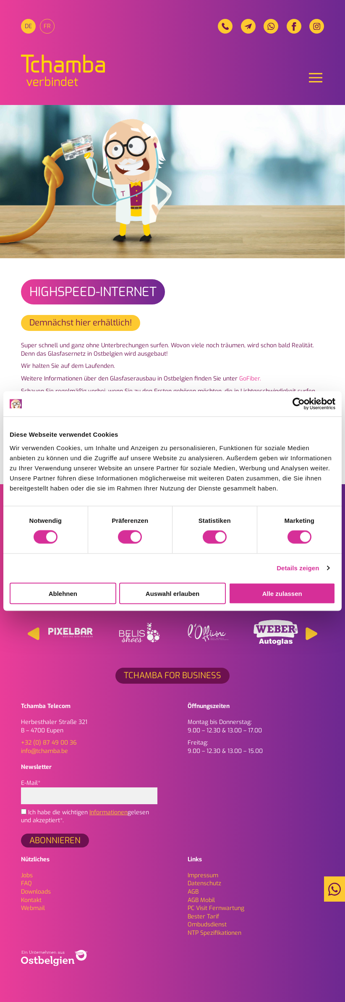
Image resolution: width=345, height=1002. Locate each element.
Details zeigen (298, 568)
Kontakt (31, 900)
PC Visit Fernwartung (216, 908)
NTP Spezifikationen (214, 933)
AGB (193, 892)
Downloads (36, 892)
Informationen (108, 812)
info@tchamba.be (44, 751)
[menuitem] (28, 26)
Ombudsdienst (207, 925)
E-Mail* (89, 789)
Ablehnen (63, 593)
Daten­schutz (204, 883)
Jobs (27, 875)
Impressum (203, 875)
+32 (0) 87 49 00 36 (49, 743)
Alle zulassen (282, 593)
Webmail (33, 908)
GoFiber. (250, 379)
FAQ (26, 883)
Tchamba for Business (172, 675)
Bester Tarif (203, 917)
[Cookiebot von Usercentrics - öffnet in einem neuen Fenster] (298, 404)
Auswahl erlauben (172, 593)
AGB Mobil (201, 900)
